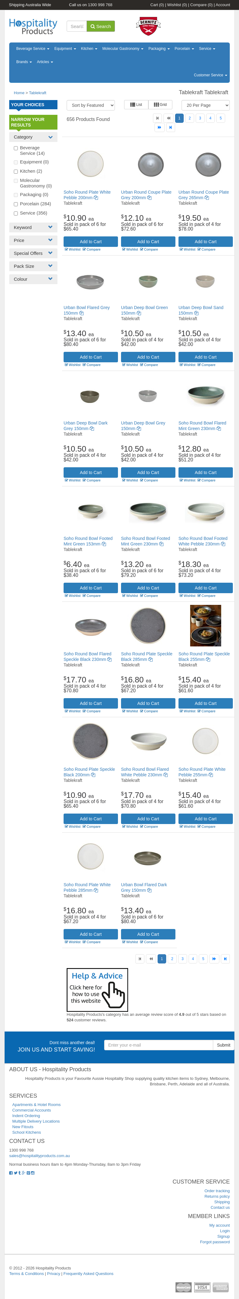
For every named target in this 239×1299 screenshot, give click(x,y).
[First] (157, 118)
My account (220, 1225)
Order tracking (217, 1190)
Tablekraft (37, 92)
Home (19, 92)
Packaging (159, 48)
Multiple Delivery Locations (36, 1121)
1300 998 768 (100, 4)
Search (101, 26)
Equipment (65, 48)
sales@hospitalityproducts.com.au (39, 1155)
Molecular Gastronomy (122, 48)
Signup (223, 1236)
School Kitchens (26, 1132)
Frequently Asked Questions (89, 1273)
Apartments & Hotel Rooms (36, 1104)
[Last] (170, 127)
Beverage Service (32, 48)
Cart (157, 4)
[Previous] (168, 118)
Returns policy (217, 1196)
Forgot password (215, 1242)
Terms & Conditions (26, 1273)
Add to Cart (91, 241)
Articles (45, 62)
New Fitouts (22, 1126)
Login (225, 1231)
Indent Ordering (26, 1115)
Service (207, 48)
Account (223, 4)
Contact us (220, 1207)
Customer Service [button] (210, 75)
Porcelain (184, 48)
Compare (201, 4)
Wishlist (177, 4)
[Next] (160, 127)
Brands (24, 62)
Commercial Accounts (31, 1110)
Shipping (222, 1202)
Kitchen (89, 48)
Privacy (53, 1273)
